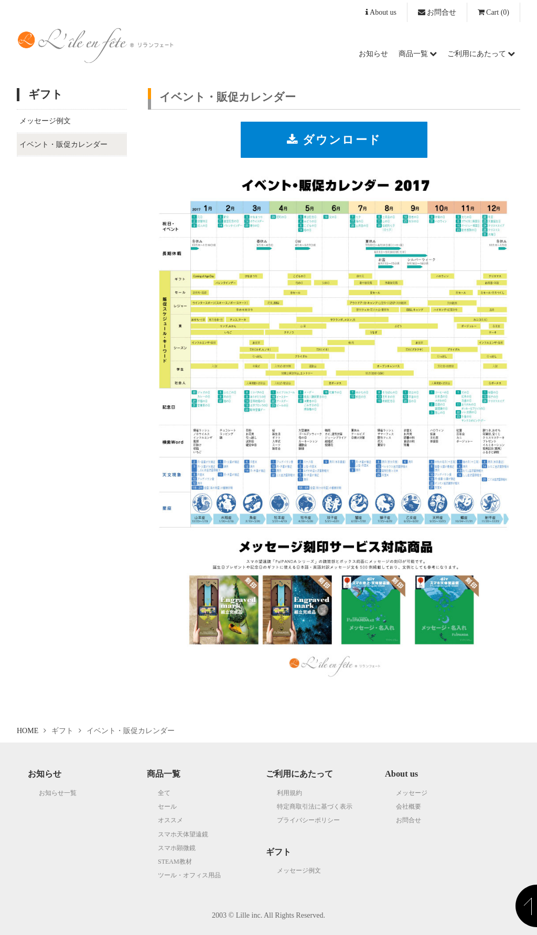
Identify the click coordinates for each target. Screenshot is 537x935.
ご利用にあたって (481, 54)
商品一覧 (418, 54)
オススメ (170, 820)
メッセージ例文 (45, 121)
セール (167, 806)
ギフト (278, 852)
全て (164, 793)
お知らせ (373, 54)
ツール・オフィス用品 (189, 875)
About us (381, 12)
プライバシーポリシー (308, 820)
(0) (493, 12)
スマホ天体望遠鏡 (183, 834)
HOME (27, 731)
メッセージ (411, 793)
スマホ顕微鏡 (177, 848)
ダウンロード (334, 139)
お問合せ (437, 12)
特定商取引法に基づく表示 (314, 806)
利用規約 (289, 793)
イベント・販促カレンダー (63, 144)
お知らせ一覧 (58, 793)
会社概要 (408, 806)
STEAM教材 (175, 861)
